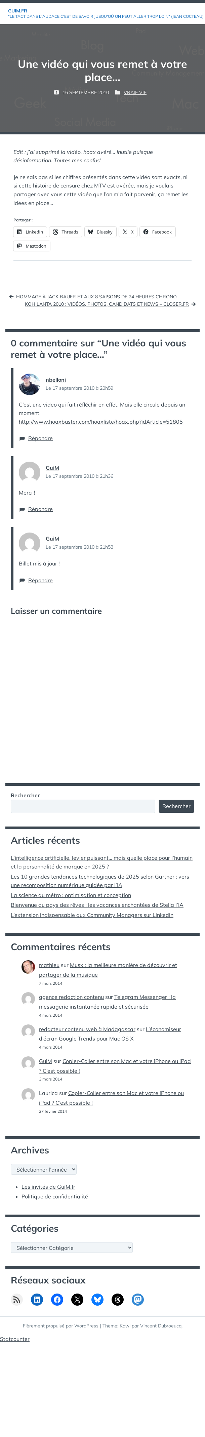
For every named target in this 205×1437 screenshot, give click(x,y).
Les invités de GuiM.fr (48, 1186)
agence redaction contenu (71, 997)
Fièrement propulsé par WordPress (61, 1326)
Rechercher (25, 795)
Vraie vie (135, 92)
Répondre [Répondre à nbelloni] (40, 438)
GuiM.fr (17, 11)
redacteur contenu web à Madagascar (87, 1029)
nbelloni (56, 379)
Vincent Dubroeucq (160, 1326)
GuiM (52, 467)
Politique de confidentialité (55, 1196)
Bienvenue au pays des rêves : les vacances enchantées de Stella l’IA (97, 904)
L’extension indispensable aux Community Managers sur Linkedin (92, 915)
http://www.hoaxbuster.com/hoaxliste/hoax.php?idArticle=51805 (101, 421)
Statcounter (15, 1339)
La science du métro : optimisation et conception (71, 895)
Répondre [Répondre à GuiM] (40, 509)
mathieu (49, 965)
